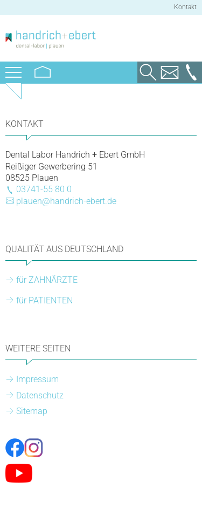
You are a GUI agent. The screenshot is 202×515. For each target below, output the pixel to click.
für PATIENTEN (44, 300)
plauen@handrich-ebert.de (66, 201)
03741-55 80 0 (44, 189)
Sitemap (31, 411)
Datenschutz (40, 395)
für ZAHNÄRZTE (47, 280)
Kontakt (185, 7)
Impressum (37, 379)
